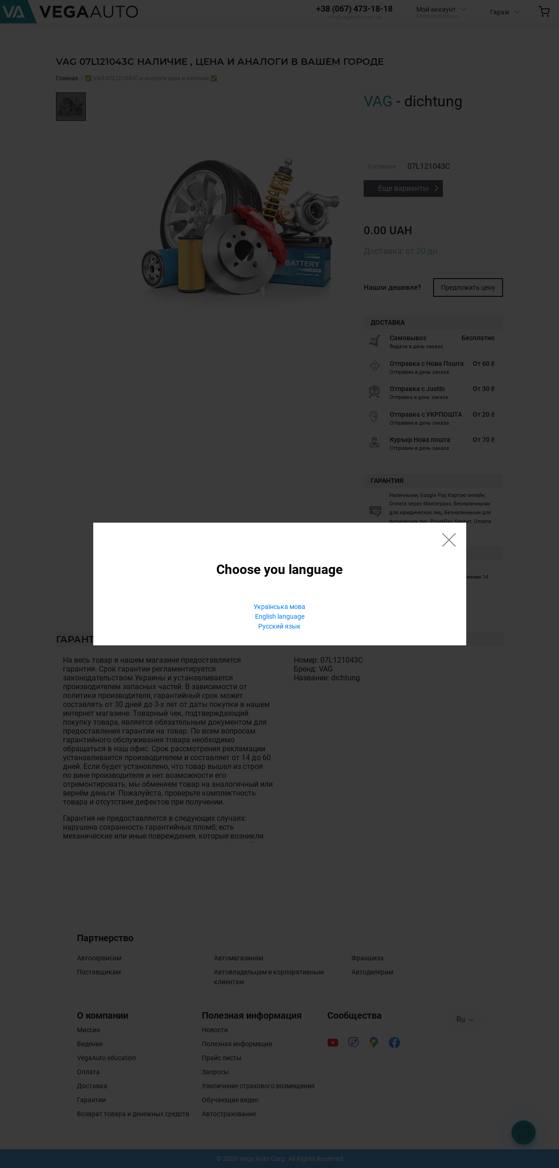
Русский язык (279, 626)
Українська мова (279, 606)
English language (279, 616)
